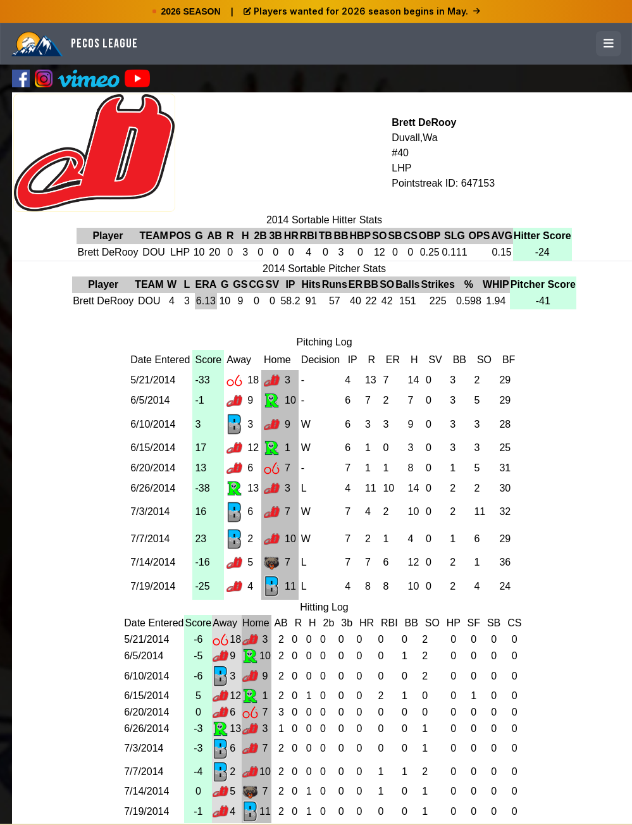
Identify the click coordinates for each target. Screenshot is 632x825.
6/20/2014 (152, 467)
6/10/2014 (152, 424)
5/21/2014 (152, 380)
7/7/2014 (150, 538)
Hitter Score (542, 235)
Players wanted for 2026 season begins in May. (362, 11)
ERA (206, 284)
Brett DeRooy (424, 122)
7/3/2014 (150, 511)
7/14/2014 (152, 562)
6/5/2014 (150, 400)
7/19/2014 (152, 586)
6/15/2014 (152, 447)
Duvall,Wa (414, 137)
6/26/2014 (152, 488)
